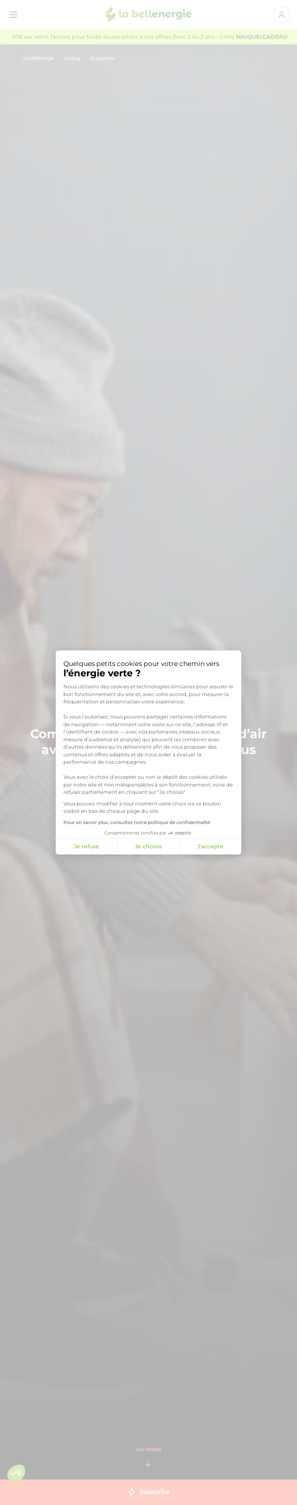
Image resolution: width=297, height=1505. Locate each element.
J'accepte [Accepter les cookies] (210, 846)
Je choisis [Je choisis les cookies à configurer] (148, 846)
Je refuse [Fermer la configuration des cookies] (86, 846)
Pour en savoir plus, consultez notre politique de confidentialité (136, 822)
